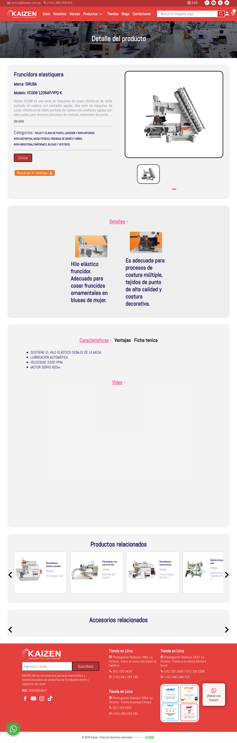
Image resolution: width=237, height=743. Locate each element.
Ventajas (122, 340)
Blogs (125, 13)
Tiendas (112, 13)
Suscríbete (85, 666)
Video (118, 382)
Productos (90, 13)
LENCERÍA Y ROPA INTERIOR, (80, 133)
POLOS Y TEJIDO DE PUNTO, (49, 133)
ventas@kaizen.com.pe (24, 3)
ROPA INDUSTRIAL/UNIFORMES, (30, 144)
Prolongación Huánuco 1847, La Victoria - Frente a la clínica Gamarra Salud (183, 661)
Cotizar (23, 157)
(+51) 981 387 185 (125, 677)
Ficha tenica (145, 340)
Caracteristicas (95, 340)
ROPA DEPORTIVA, (23, 139)
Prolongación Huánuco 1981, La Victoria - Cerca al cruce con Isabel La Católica (132, 661)
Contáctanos (142, 13)
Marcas (74, 13)
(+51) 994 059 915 (58, 3)
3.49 (192, 2)
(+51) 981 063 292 (125, 714)
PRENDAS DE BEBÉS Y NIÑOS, (67, 139)
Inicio (46, 13)
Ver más (19, 121)
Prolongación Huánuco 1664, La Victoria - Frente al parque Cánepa (131, 700)
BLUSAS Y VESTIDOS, (59, 144)
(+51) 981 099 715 (176, 677)
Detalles (118, 221)
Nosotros (59, 13)
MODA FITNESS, (42, 139)
